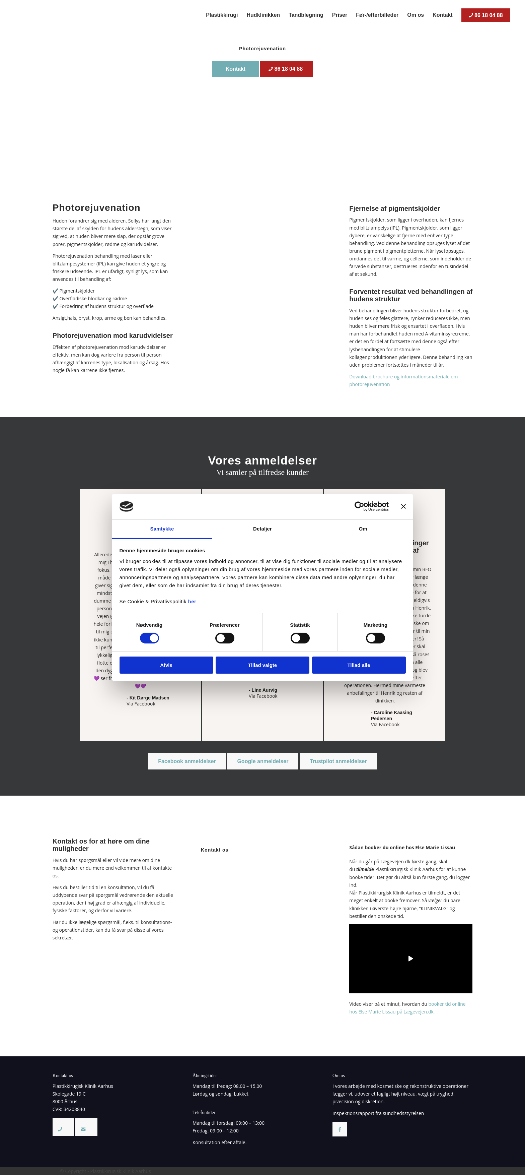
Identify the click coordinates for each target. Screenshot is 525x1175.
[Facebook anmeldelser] (187, 761)
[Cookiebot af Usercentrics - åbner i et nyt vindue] (359, 506)
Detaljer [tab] (262, 529)
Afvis (166, 665)
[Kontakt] (235, 69)
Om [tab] (363, 529)
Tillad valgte (262, 665)
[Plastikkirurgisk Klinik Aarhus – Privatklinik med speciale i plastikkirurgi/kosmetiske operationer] (61, 15)
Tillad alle (358, 665)
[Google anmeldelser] (262, 761)
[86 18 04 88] (286, 69)
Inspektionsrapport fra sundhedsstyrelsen (378, 1113)
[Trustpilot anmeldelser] (338, 761)
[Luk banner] (403, 506)
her (192, 601)
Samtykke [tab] (162, 529)
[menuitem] (222, 15)
